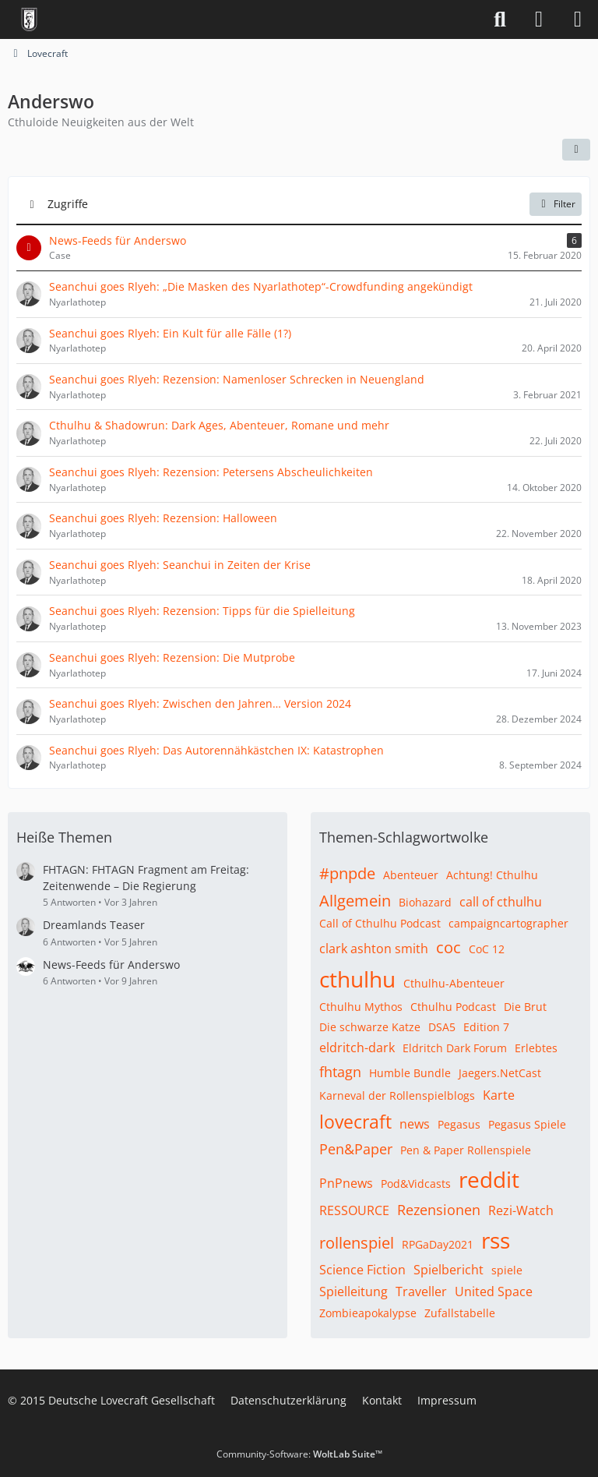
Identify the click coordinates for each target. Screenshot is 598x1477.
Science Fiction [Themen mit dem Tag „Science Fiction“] (362, 1269)
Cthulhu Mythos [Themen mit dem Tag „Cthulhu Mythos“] (361, 1006)
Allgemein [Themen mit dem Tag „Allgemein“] (355, 900)
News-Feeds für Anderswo (111, 964)
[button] (576, 150)
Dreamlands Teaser (94, 924)
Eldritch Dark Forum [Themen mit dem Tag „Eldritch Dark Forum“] (455, 1048)
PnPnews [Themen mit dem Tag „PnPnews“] (346, 1183)
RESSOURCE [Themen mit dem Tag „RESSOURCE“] (354, 1210)
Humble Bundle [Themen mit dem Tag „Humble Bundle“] (410, 1072)
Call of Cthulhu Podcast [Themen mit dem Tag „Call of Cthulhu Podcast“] (380, 923)
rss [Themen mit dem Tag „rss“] (495, 1240)
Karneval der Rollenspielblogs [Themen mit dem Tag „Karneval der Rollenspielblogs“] (397, 1095)
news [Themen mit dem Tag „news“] (414, 1123)
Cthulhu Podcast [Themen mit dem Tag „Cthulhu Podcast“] (453, 1006)
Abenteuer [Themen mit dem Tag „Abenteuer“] (410, 874)
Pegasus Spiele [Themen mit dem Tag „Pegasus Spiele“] (527, 1124)
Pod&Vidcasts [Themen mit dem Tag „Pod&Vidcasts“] (416, 1183)
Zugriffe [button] (67, 203)
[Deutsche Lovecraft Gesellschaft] (29, 19)
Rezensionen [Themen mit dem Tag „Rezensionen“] (438, 1209)
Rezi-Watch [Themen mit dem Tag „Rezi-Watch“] (521, 1210)
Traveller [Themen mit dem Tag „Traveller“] (421, 1291)
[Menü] (577, 19)
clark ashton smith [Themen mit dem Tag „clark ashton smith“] (373, 948)
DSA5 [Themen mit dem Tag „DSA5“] (442, 1026)
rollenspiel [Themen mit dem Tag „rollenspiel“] (356, 1242)
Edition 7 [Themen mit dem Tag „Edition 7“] (486, 1026)
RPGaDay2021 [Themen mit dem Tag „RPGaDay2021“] (437, 1244)
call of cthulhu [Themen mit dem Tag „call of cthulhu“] (500, 901)
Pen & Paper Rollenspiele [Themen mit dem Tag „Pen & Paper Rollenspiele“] (465, 1150)
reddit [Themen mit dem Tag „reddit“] (489, 1179)
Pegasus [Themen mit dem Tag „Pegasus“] (459, 1124)
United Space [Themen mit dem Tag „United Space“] (494, 1291)
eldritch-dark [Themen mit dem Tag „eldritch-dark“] (357, 1047)
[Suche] (499, 19)
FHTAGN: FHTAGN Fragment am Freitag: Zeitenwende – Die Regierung (146, 877)
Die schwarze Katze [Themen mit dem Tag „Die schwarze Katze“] (369, 1026)
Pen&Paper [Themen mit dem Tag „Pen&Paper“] (355, 1149)
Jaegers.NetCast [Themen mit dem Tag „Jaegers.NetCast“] (500, 1072)
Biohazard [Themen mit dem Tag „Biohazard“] (425, 902)
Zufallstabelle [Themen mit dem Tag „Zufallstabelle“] (459, 1313)
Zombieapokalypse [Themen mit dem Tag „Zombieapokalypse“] (368, 1313)
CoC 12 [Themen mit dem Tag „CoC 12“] (487, 949)
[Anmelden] (538, 19)
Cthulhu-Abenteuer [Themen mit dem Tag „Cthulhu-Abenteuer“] (454, 983)
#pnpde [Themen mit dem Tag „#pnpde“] (347, 873)
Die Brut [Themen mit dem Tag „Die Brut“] (525, 1006)
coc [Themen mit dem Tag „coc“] (448, 947)
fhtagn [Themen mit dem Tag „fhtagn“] (340, 1071)
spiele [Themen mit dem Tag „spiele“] (506, 1270)
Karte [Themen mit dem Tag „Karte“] (499, 1095)
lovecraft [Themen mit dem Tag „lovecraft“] (355, 1121)
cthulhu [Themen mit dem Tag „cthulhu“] (357, 979)
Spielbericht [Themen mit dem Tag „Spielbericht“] (448, 1269)
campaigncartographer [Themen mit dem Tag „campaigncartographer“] (508, 923)
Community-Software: (299, 1454)
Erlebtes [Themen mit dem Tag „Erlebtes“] (536, 1048)
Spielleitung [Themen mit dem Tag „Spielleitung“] (353, 1291)
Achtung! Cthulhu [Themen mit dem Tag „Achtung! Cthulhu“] (492, 874)
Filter (555, 203)
